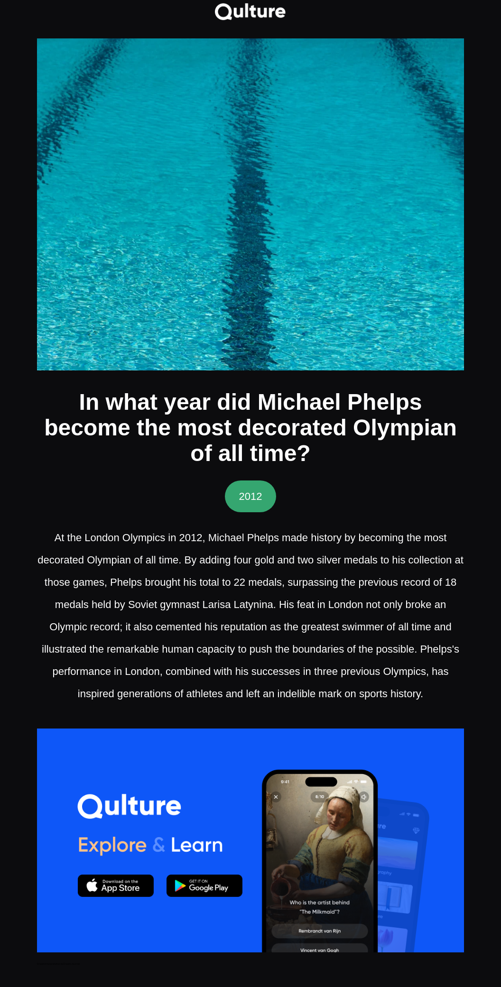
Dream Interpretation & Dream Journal (58, 963)
